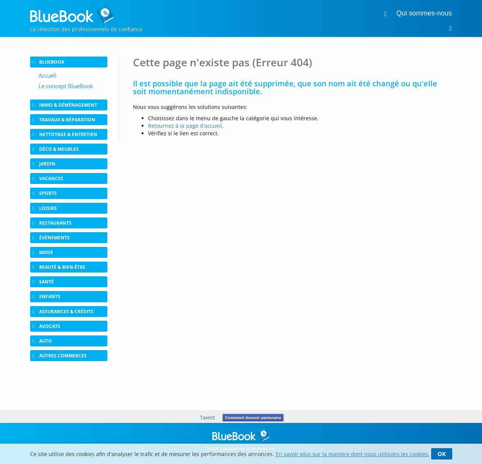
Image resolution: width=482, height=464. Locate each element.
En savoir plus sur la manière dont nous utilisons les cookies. (353, 454)
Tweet (207, 417)
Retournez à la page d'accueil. (186, 125)
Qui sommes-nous (424, 13)
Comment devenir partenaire (253, 417)
